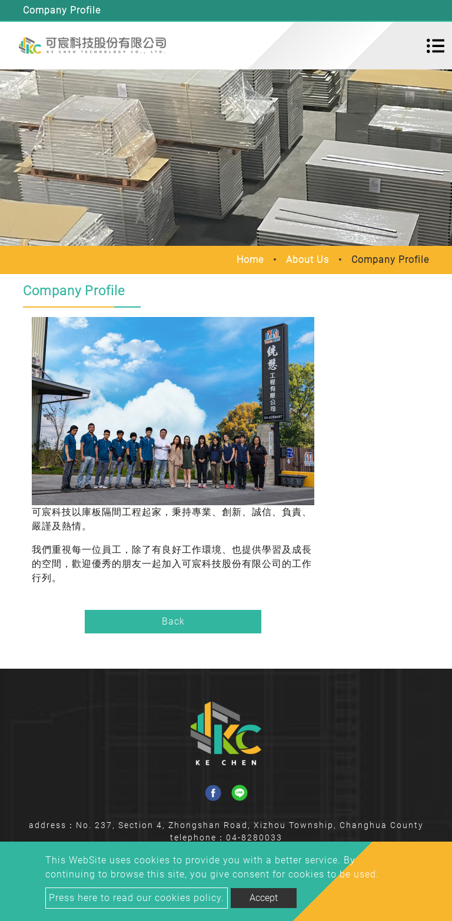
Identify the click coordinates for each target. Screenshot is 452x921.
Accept (264, 897)
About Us (307, 259)
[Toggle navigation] (435, 46)
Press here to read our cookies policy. (136, 897)
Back (173, 621)
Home (250, 259)
